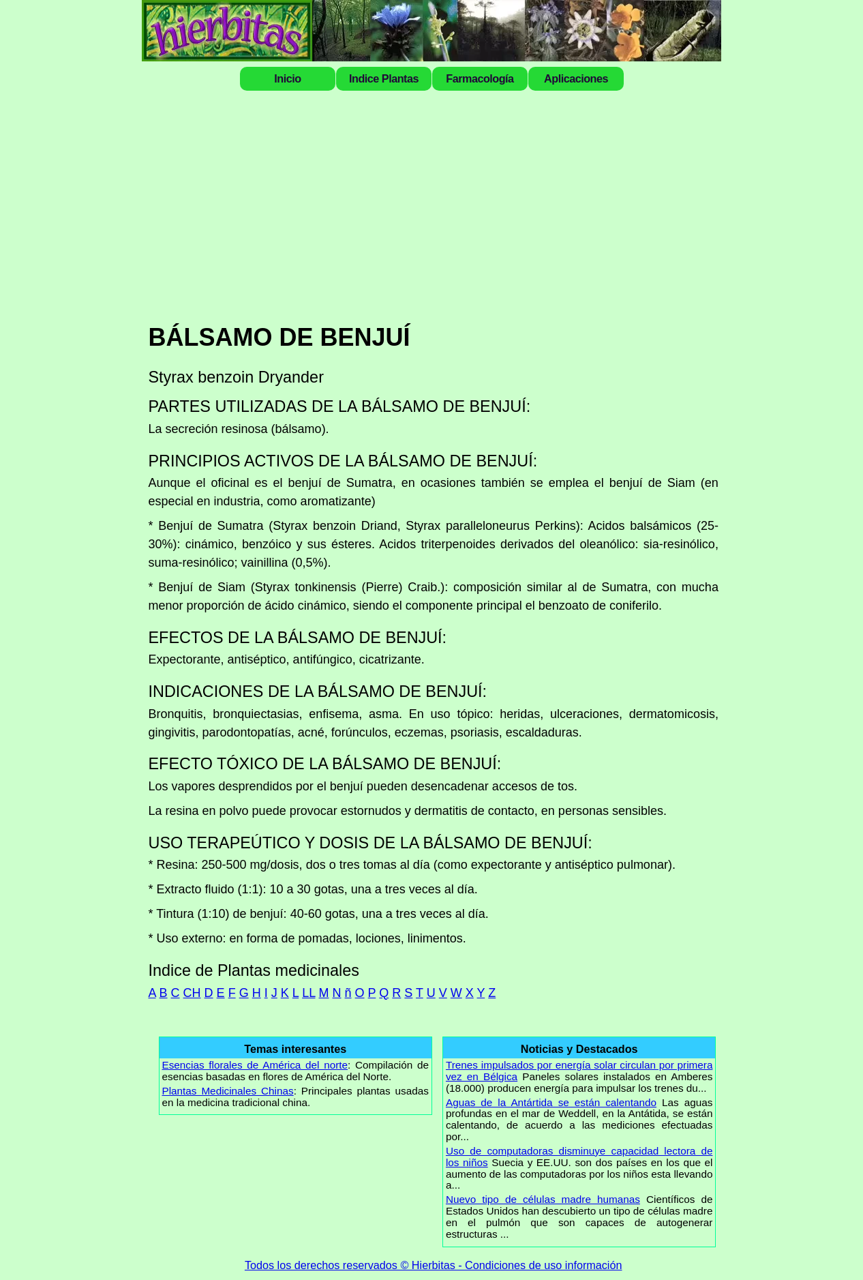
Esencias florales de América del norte (255, 1065)
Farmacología (479, 78)
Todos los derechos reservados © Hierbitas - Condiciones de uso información (433, 1265)
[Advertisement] (433, 205)
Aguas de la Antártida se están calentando (551, 1102)
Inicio (287, 78)
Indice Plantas (384, 78)
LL (308, 993)
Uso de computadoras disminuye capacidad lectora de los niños (579, 1156)
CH (192, 993)
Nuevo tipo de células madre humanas (543, 1199)
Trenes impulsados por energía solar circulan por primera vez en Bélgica (579, 1070)
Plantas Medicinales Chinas (228, 1091)
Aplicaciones (576, 78)
